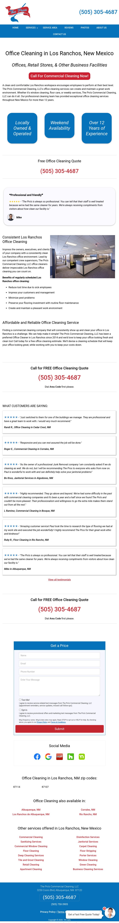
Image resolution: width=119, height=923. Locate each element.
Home (15, 27)
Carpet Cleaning (88, 839)
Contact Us (59, 34)
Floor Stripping (88, 843)
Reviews (68, 27)
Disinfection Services (88, 830)
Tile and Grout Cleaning (31, 853)
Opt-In (24, 703)
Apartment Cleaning (31, 862)
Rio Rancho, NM (88, 807)
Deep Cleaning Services (31, 848)
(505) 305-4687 (98, 12)
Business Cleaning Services (88, 862)
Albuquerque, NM (31, 802)
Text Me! (26, 693)
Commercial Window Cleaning (31, 839)
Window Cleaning (88, 853)
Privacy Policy (42, 715)
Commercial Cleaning (31, 830)
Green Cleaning (88, 857)
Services (32, 28)
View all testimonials (59, 572)
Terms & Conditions (58, 715)
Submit (59, 722)
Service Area (50, 27)
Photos (85, 27)
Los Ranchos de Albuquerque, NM (31, 807)
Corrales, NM (88, 802)
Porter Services (88, 848)
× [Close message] (100, 911)
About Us (101, 27)
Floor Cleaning (31, 843)
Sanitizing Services (31, 834)
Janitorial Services (88, 834)
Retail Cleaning (31, 857)
